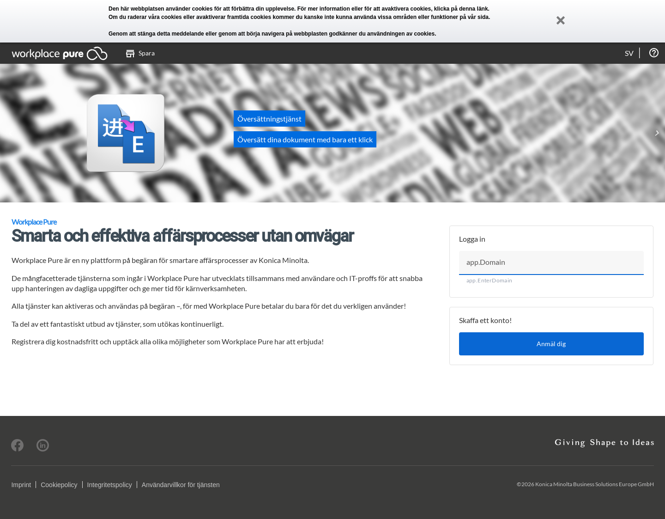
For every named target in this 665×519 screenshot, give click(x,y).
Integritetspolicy (109, 484)
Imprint (21, 484)
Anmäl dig (551, 344)
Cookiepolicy (59, 484)
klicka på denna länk (461, 9)
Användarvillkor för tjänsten (181, 484)
